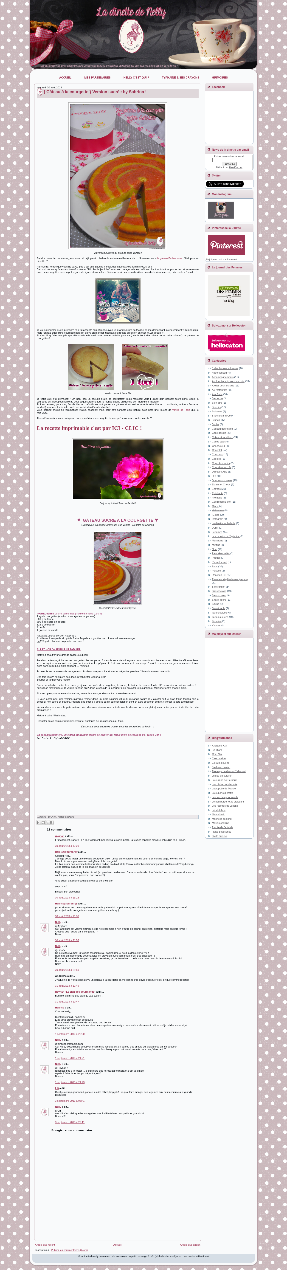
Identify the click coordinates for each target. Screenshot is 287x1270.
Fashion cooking (221, 767)
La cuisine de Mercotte (224, 784)
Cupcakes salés (221, 463)
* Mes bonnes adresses (225, 368)
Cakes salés (219, 441)
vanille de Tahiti (181, 409)
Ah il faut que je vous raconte (228, 381)
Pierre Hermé (219, 562)
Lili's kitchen (218, 810)
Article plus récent (45, 1244)
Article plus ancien (190, 1244)
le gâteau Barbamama (169, 258)
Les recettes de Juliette (225, 805)
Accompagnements (223, 377)
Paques (216, 557)
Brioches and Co (221, 415)
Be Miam (217, 750)
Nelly (58, 922)
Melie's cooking (220, 823)
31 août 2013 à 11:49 (67, 985)
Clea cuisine (219, 758)
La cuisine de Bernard (224, 780)
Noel (214, 549)
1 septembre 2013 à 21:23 (69, 1082)
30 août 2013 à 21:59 (67, 970)
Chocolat (217, 450)
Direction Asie (219, 471)
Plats (214, 566)
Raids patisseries (221, 831)
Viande (216, 625)
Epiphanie (217, 493)
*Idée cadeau (219, 372)
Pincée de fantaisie (222, 827)
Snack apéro (219, 599)
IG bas (215, 514)
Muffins (216, 544)
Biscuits (216, 407)
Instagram (217, 519)
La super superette (222, 792)
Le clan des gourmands (225, 797)
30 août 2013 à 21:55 (67, 940)
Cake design (219, 432)
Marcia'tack (218, 814)
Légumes (217, 532)
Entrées (216, 488)
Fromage (217, 497)
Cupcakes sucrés (221, 467)
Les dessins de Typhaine (226, 536)
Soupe (215, 604)
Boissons (217, 411)
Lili (57, 1088)
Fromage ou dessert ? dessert (229, 771)
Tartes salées (219, 612)
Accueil (117, 1244)
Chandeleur (218, 446)
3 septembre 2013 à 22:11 (69, 1122)
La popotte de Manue (224, 788)
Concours (217, 454)
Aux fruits (217, 394)
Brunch (52, 816)
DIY (214, 476)
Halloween (218, 510)
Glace (215, 506)
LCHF (215, 527)
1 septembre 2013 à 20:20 (69, 1034)
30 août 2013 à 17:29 (67, 846)
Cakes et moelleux (222, 437)
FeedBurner (235, 167)
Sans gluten (218, 586)
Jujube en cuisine (221, 775)
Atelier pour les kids (223, 385)
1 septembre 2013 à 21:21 (69, 1058)
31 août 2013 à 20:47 (67, 1001)
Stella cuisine (219, 836)
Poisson (216, 570)
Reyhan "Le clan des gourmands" (75, 991)
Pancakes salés (221, 553)
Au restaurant (219, 390)
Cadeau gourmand (222, 428)
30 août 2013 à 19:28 (67, 897)
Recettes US (219, 575)
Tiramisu (217, 621)
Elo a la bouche (220, 762)
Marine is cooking (222, 818)
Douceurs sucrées (222, 480)
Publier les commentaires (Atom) (69, 1250)
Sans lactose (219, 591)
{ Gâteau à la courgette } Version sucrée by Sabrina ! (95, 92)
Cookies (216, 458)
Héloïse (59, 1007)
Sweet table (218, 608)
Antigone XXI (219, 745)
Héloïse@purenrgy (66, 851)
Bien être (217, 402)
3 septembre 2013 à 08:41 (69, 1100)
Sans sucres (219, 595)
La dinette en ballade (223, 523)
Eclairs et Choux (221, 484)
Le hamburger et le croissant (228, 801)
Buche (215, 424)
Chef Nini (217, 754)
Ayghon (60, 836)
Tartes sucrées (65, 816)
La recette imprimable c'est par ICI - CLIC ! (89, 428)
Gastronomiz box (221, 501)
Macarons (217, 540)
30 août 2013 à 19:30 (67, 916)
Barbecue (217, 398)
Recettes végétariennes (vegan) (230, 579)
